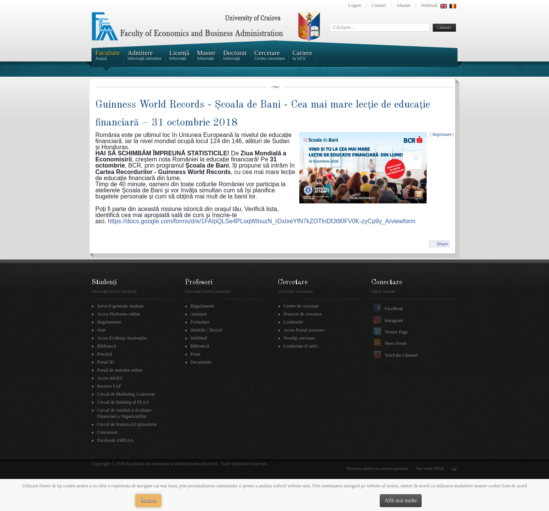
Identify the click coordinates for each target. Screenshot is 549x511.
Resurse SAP (109, 386)
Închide (148, 500)
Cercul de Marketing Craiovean (126, 394)
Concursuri (107, 432)
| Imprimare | (442, 134)
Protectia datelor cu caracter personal (377, 468)
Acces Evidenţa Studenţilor (122, 338)
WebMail (199, 338)
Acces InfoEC (110, 378)
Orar (101, 330)
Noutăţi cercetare (299, 338)
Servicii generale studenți (120, 306)
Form (196, 354)
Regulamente (109, 322)
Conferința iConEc (301, 346)
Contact (379, 5)
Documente (201, 362)
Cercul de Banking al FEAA (123, 402)
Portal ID (105, 362)
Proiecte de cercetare (303, 314)
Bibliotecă (106, 346)
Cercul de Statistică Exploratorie (127, 424)
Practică (104, 354)
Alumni (403, 5)
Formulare (200, 322)
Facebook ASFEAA (115, 440)
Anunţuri (199, 314)
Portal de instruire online (120, 370)
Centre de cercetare (301, 306)
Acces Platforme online (118, 314)
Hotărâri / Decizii (207, 330)
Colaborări (293, 322)
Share (442, 244)
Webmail (429, 5)
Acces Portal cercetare (304, 330)
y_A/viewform (262, 221)
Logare (354, 5)
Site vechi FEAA (430, 468)
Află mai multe (401, 500)
